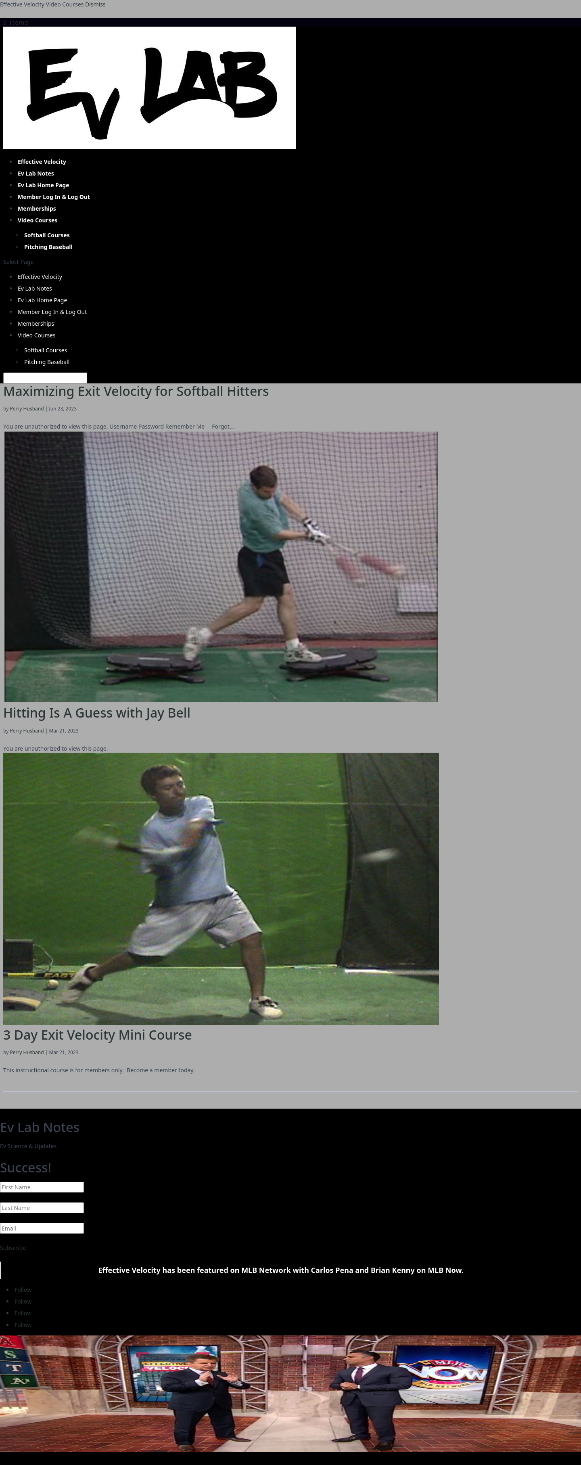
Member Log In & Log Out (54, 197)
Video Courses (37, 220)
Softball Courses (47, 235)
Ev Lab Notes (36, 173)
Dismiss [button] (95, 4)
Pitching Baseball (48, 247)
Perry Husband (27, 408)
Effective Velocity (42, 161)
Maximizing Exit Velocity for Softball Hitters (136, 391)
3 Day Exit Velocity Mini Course (97, 1034)
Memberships (37, 208)
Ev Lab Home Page (43, 185)
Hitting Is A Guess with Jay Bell (96, 712)
